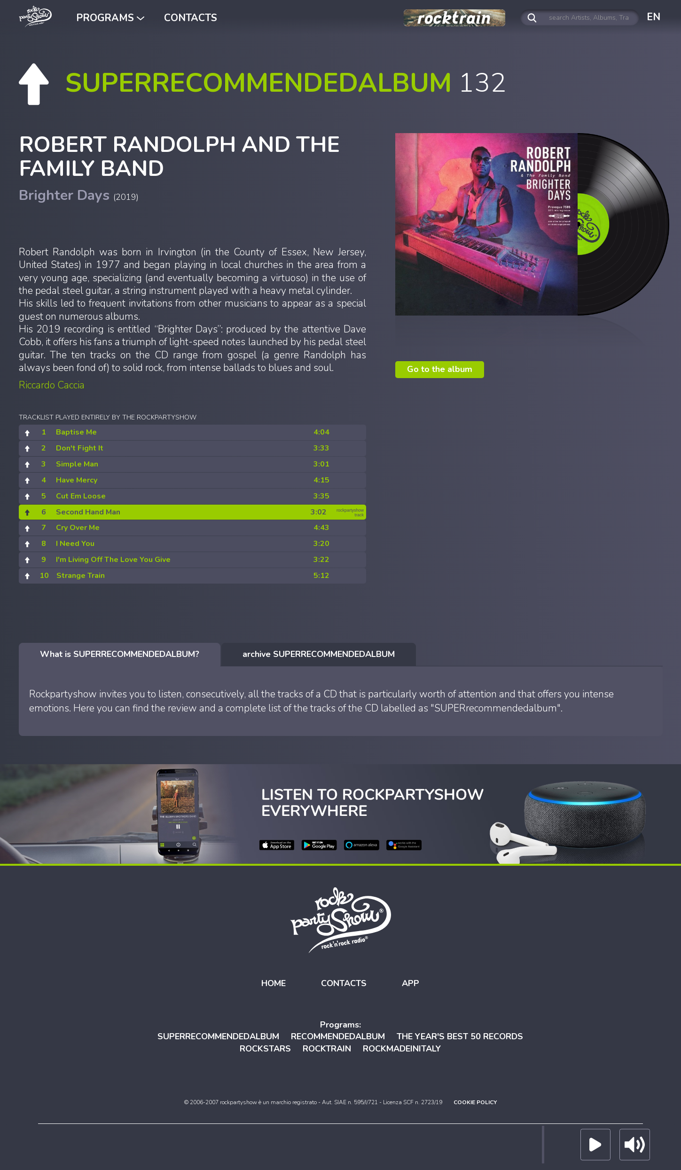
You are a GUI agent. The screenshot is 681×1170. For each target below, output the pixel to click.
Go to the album (439, 369)
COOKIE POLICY (475, 1102)
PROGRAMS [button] (110, 17)
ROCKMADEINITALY (402, 1048)
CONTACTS (190, 17)
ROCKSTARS (265, 1048)
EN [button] (653, 17)
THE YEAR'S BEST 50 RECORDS (460, 1036)
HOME (273, 983)
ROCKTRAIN (327, 1048)
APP (410, 983)
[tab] (119, 654)
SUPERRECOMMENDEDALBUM (218, 1036)
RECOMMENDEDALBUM (338, 1036)
